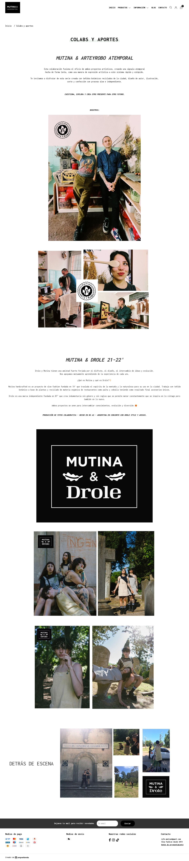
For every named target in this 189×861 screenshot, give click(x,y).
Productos (124, 7)
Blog (153, 7)
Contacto (162, 7)
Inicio (112, 7)
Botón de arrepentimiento (172, 845)
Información (141, 7)
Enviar (128, 823)
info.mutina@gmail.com (171, 839)
